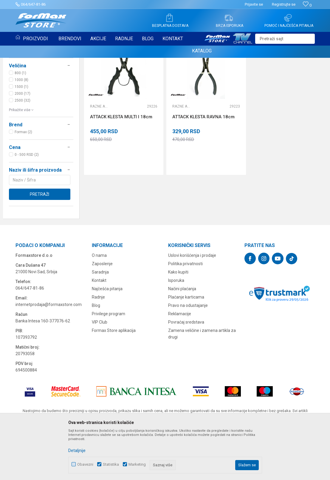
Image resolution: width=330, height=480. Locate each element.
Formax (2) (23, 182)
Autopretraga (182, 69)
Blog (96, 355)
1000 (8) (21, 130)
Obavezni (85, 464)
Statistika (111, 464)
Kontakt (99, 330)
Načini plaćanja (182, 338)
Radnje (98, 347)
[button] (285, 39)
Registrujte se (283, 4)
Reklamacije (179, 363)
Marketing (137, 464)
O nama (99, 305)
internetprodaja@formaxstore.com (49, 354)
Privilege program (108, 363)
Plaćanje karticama (186, 347)
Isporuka (176, 330)
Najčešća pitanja (107, 338)
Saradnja (100, 322)
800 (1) (20, 123)
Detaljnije (77, 450)
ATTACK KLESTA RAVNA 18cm (203, 167)
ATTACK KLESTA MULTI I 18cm (121, 167)
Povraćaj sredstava (186, 372)
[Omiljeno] (307, 5)
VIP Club (99, 372)
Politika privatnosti (185, 313)
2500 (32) (22, 150)
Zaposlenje (102, 313)
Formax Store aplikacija (114, 380)
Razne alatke (99, 156)
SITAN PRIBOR (23, 89)
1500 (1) (21, 137)
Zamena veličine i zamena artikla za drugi (202, 383)
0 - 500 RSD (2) (27, 205)
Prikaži (261, 69)
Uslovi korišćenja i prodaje (192, 305)
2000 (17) (22, 144)
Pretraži (39, 244)
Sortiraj (207, 69)
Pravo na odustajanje (188, 355)
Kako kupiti (178, 322)
